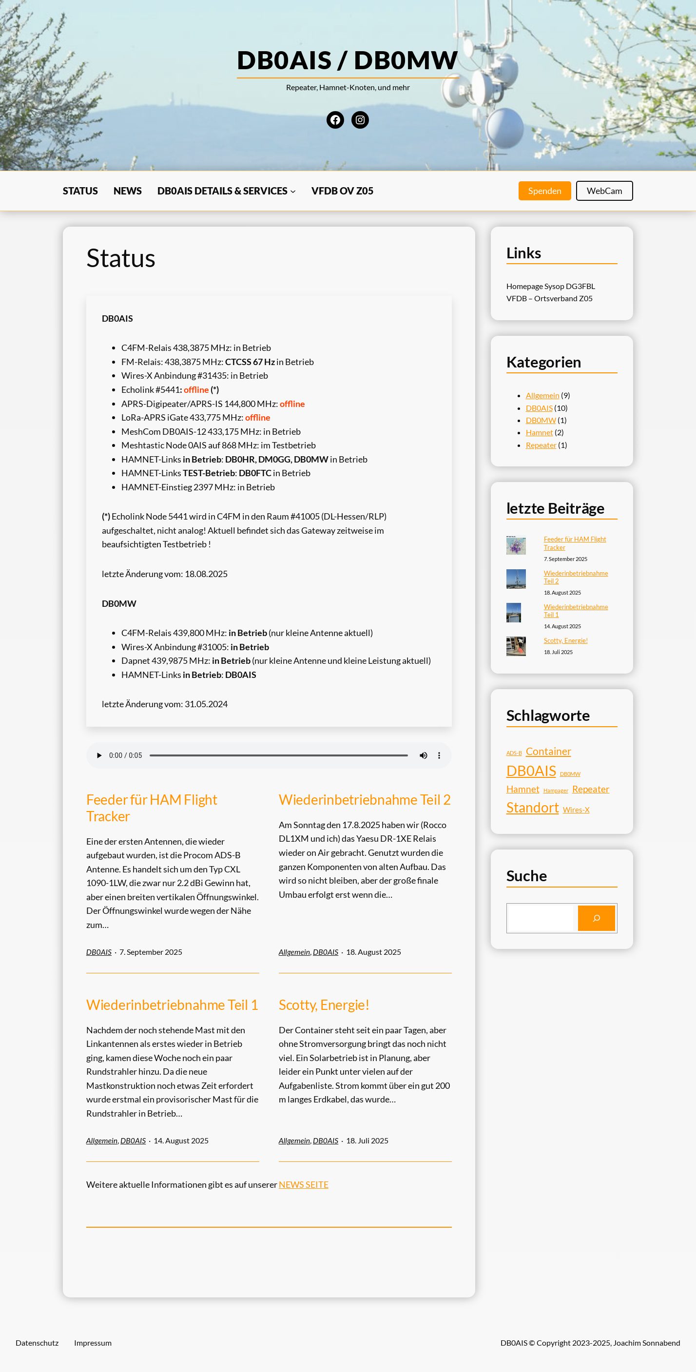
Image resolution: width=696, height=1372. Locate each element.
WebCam (604, 190)
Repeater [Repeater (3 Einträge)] (591, 789)
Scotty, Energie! (324, 1005)
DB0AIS (99, 951)
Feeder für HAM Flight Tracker (151, 808)
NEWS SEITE (304, 1184)
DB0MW (541, 420)
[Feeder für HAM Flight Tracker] (516, 546)
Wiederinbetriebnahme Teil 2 (365, 800)
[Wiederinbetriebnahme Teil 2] (516, 580)
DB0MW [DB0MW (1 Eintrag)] (570, 774)
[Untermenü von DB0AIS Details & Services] (293, 190)
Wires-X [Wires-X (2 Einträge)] (576, 809)
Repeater (541, 444)
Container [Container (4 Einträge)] (548, 751)
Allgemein (294, 951)
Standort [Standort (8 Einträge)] (532, 807)
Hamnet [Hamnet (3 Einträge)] (523, 789)
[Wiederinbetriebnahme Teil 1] (513, 613)
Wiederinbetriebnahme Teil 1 (172, 1005)
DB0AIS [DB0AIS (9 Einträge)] (531, 770)
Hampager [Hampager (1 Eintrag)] (555, 790)
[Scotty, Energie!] (516, 647)
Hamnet (539, 432)
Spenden (544, 190)
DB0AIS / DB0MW (348, 59)
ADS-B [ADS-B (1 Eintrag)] (514, 753)
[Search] (596, 918)
